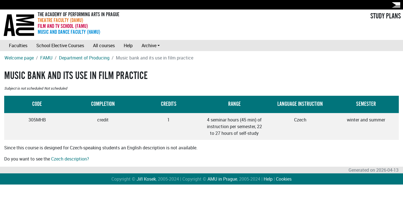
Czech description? (70, 159)
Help (128, 45)
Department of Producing (84, 58)
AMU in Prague (222, 179)
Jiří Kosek (146, 179)
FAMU (46, 58)
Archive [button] (149, 45)
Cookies (284, 179)
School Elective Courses (60, 45)
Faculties (18, 45)
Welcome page (19, 58)
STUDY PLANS (385, 16)
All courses (104, 45)
